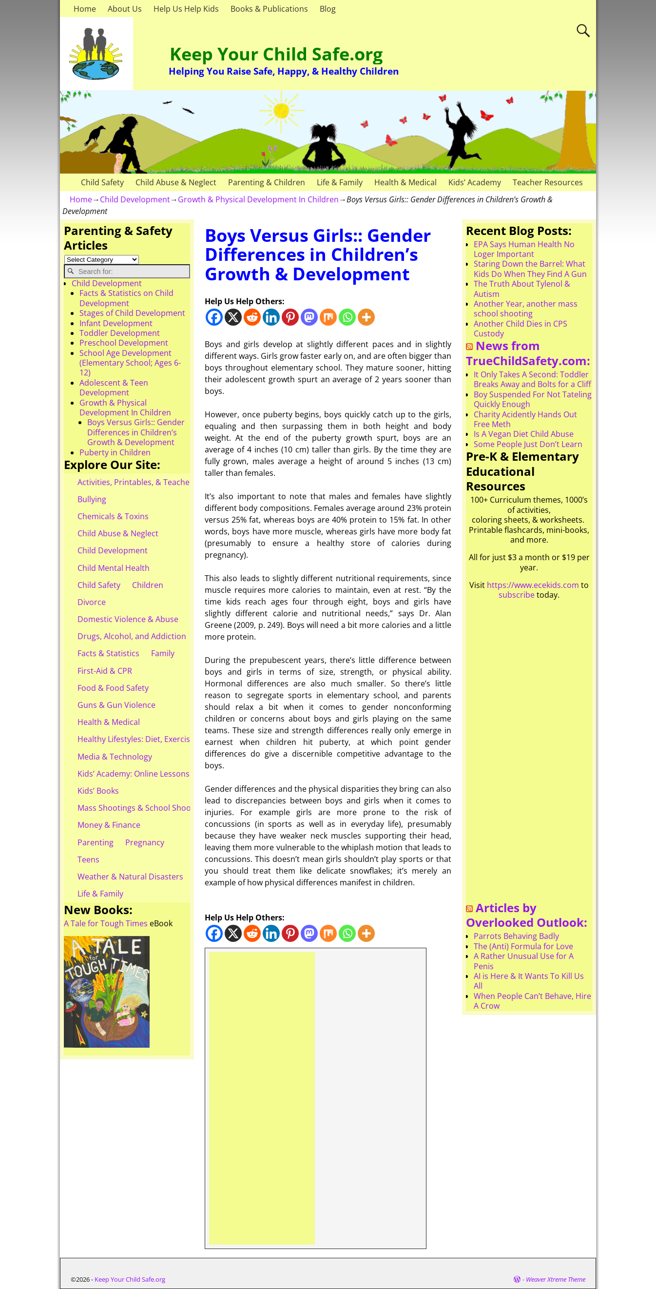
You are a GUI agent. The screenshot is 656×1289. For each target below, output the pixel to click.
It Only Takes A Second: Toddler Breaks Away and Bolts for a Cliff (532, 379)
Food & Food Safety (113, 688)
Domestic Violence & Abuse (127, 619)
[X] (233, 317)
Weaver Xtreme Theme (555, 1279)
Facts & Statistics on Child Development (126, 298)
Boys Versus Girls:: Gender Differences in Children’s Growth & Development (136, 432)
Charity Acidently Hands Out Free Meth (525, 419)
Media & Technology (114, 756)
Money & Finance (108, 825)
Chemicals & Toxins (113, 516)
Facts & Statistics (108, 653)
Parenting (95, 842)
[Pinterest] (290, 317)
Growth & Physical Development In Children (258, 199)
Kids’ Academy (474, 182)
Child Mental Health (113, 568)
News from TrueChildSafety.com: (528, 353)
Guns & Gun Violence (116, 705)
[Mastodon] (309, 317)
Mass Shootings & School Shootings (143, 807)
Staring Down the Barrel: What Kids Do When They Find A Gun (530, 268)
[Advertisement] (262, 1098)
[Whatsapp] (347, 317)
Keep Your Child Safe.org (276, 54)
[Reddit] (252, 317)
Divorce (91, 602)
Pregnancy (144, 842)
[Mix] (328, 317)
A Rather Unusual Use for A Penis (524, 961)
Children (147, 585)
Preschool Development (123, 342)
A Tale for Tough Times (106, 923)
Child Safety (102, 182)
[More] (366, 317)
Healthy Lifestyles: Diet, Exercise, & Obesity (155, 739)
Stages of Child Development (132, 313)
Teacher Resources (548, 182)
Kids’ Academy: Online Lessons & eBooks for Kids (166, 773)
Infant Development (116, 323)
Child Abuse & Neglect (175, 182)
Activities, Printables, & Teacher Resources (155, 482)
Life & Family (340, 182)
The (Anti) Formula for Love (523, 946)
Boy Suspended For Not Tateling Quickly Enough (533, 399)
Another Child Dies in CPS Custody (520, 328)
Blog (328, 8)
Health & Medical (405, 182)
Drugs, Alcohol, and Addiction (131, 636)
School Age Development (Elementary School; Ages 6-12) (130, 363)
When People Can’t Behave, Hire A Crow (532, 1001)
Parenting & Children (266, 182)
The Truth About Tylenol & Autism (522, 288)
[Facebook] (214, 317)
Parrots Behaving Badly (516, 936)
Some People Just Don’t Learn (528, 444)
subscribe (517, 594)
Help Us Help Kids (186, 8)
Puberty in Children (115, 452)
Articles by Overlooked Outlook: (526, 915)
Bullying (91, 499)
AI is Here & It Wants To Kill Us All (529, 981)
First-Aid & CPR (104, 670)
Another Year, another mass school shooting (526, 308)
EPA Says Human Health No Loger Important (524, 249)
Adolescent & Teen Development (113, 387)
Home (85, 8)
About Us (125, 8)
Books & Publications (269, 8)
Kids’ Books (98, 790)
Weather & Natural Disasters (130, 876)
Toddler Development (119, 333)
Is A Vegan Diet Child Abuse (524, 434)
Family (162, 653)
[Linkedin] (271, 317)
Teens (88, 859)
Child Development (135, 199)
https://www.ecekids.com (533, 585)
